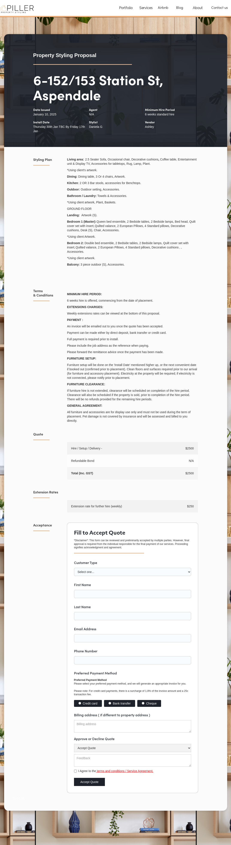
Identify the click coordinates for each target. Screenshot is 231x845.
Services (146, 8)
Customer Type (85, 562)
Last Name (82, 607)
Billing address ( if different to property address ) (112, 715)
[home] (18, 8)
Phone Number (85, 651)
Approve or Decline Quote (94, 738)
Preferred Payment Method (95, 673)
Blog (179, 8)
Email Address (85, 629)
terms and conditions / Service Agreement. (124, 771)
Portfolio (126, 8)
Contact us (219, 8)
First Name (82, 584)
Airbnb (163, 8)
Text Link (18, 798)
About (198, 8)
